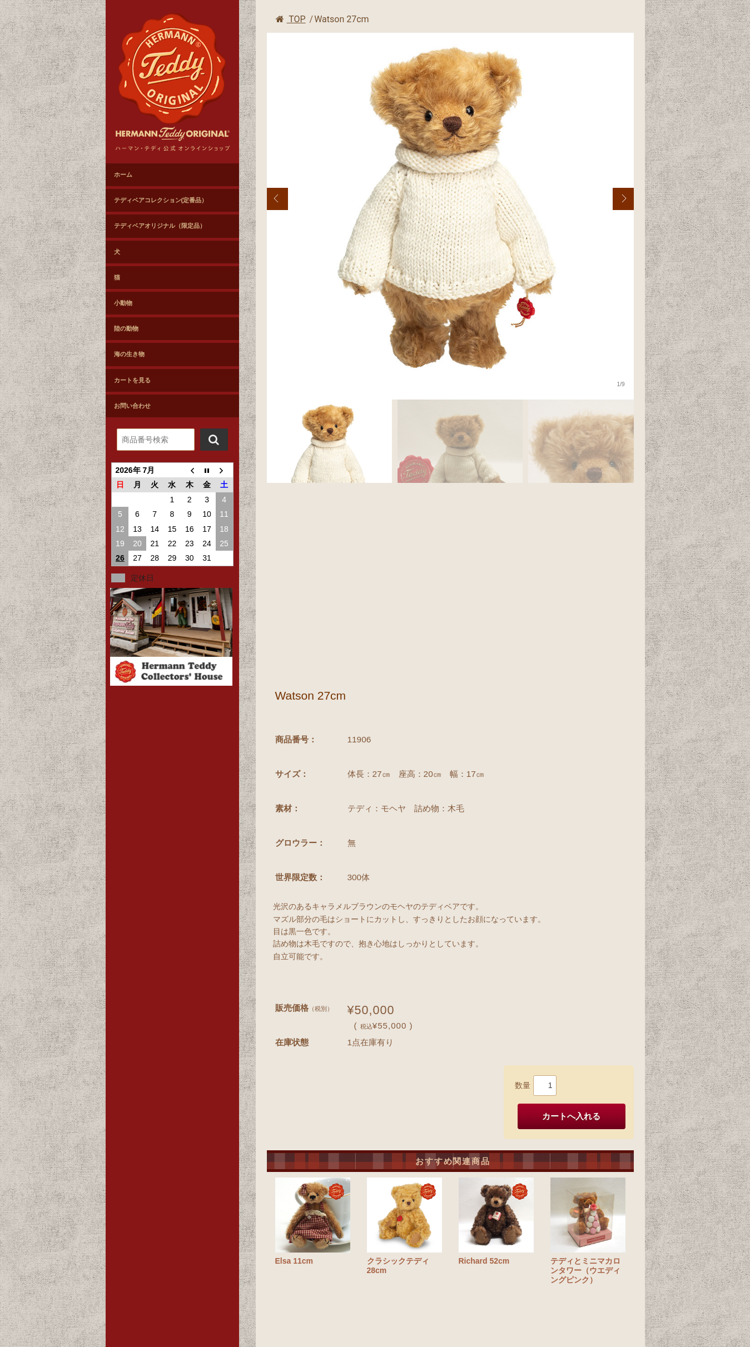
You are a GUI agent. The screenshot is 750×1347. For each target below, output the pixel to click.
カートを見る (132, 380)
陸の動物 (126, 328)
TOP (291, 19)
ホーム (123, 174)
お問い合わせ (132, 405)
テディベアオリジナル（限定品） (160, 225)
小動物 (123, 303)
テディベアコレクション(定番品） (161, 200)
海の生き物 (129, 354)
